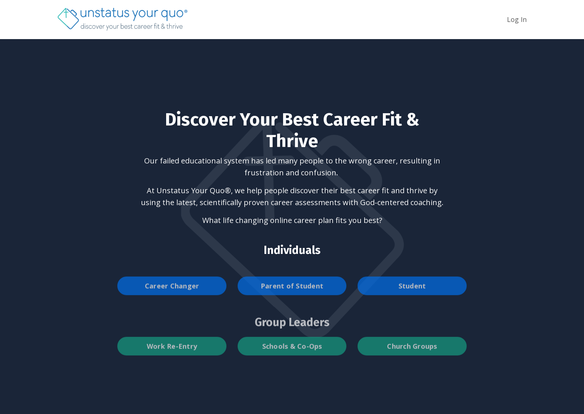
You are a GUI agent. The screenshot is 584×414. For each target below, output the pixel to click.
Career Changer (172, 294)
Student (412, 294)
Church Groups (412, 354)
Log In (517, 19)
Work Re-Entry (172, 354)
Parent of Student (292, 294)
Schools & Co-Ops (292, 354)
